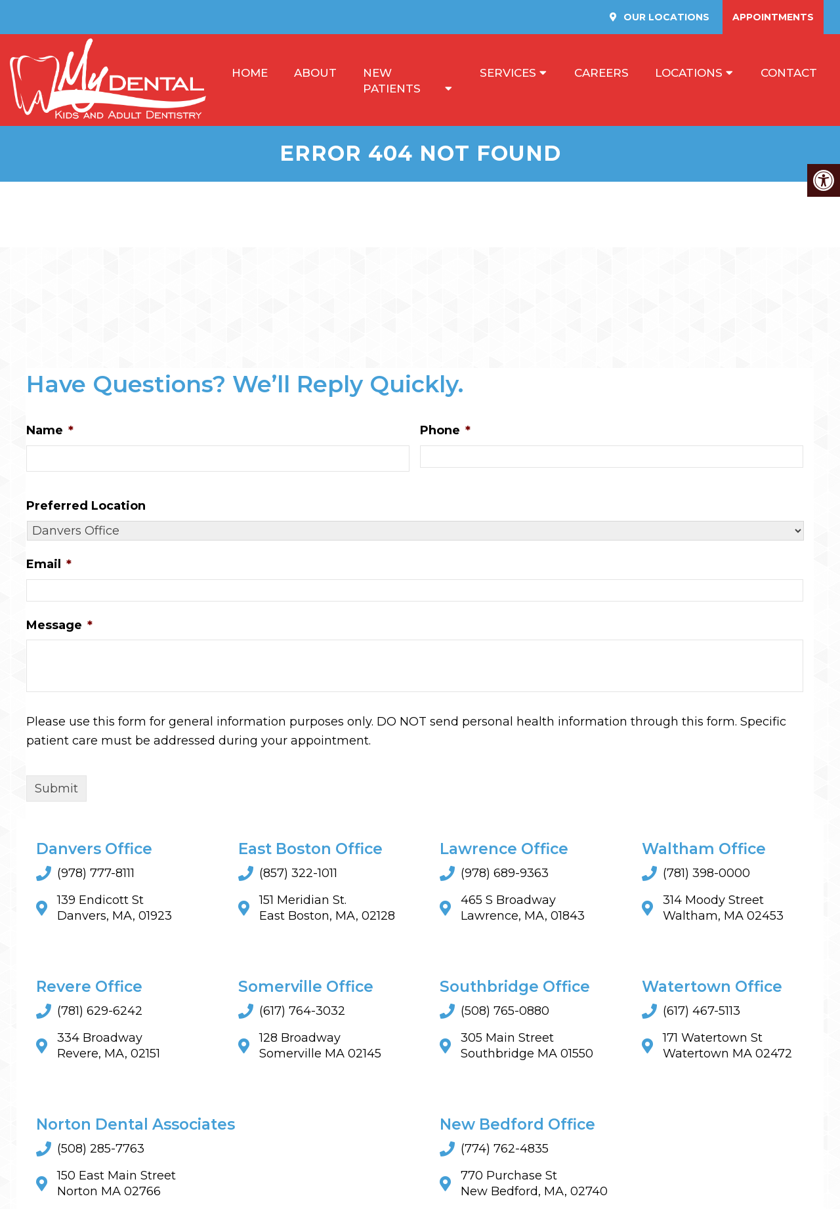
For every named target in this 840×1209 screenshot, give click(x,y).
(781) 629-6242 (99, 1011)
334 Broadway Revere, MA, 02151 (108, 1046)
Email (49, 565)
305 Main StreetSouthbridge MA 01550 (527, 1046)
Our (665, 17)
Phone (445, 431)
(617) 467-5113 (701, 1011)
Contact (789, 72)
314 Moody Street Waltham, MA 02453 (723, 908)
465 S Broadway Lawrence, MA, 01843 (523, 908)
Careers (601, 72)
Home (250, 72)
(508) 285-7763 (100, 1149)
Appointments (773, 17)
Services (508, 72)
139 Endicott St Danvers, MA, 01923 (114, 908)
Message (59, 625)
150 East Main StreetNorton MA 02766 (116, 1184)
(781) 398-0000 (706, 874)
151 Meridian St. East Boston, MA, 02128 (327, 908)
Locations (689, 72)
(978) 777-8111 (96, 874)
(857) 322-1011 (298, 874)
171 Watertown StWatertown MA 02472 (727, 1046)
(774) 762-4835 (505, 1149)
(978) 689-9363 (505, 874)
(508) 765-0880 (505, 1011)
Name (50, 431)
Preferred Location (86, 506)
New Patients (392, 80)
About (315, 72)
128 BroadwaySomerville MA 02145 (320, 1046)
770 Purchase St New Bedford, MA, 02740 (534, 1184)
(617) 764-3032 (302, 1011)
